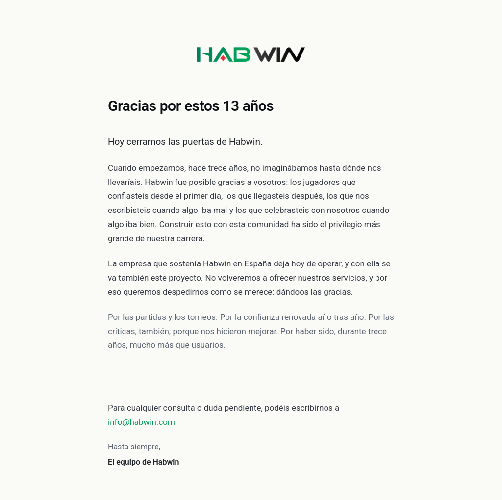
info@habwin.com (141, 422)
